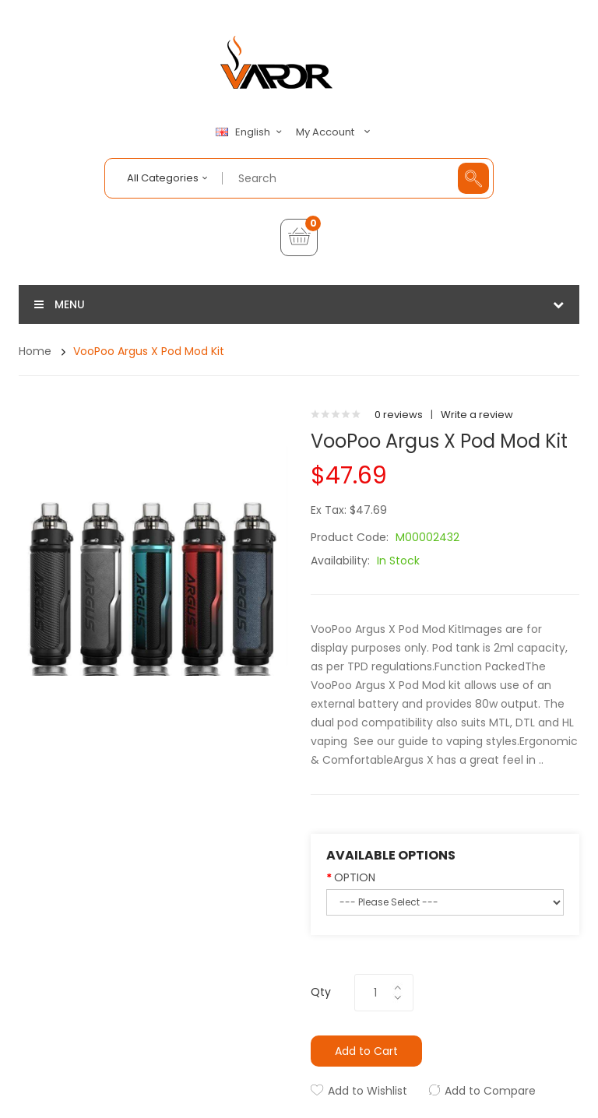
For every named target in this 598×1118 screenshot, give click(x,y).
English (251, 132)
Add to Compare (490, 1091)
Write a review (477, 414)
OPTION (354, 877)
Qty (321, 992)
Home (35, 351)
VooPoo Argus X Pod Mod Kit (148, 351)
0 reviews (399, 414)
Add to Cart (366, 1051)
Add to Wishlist (367, 1091)
